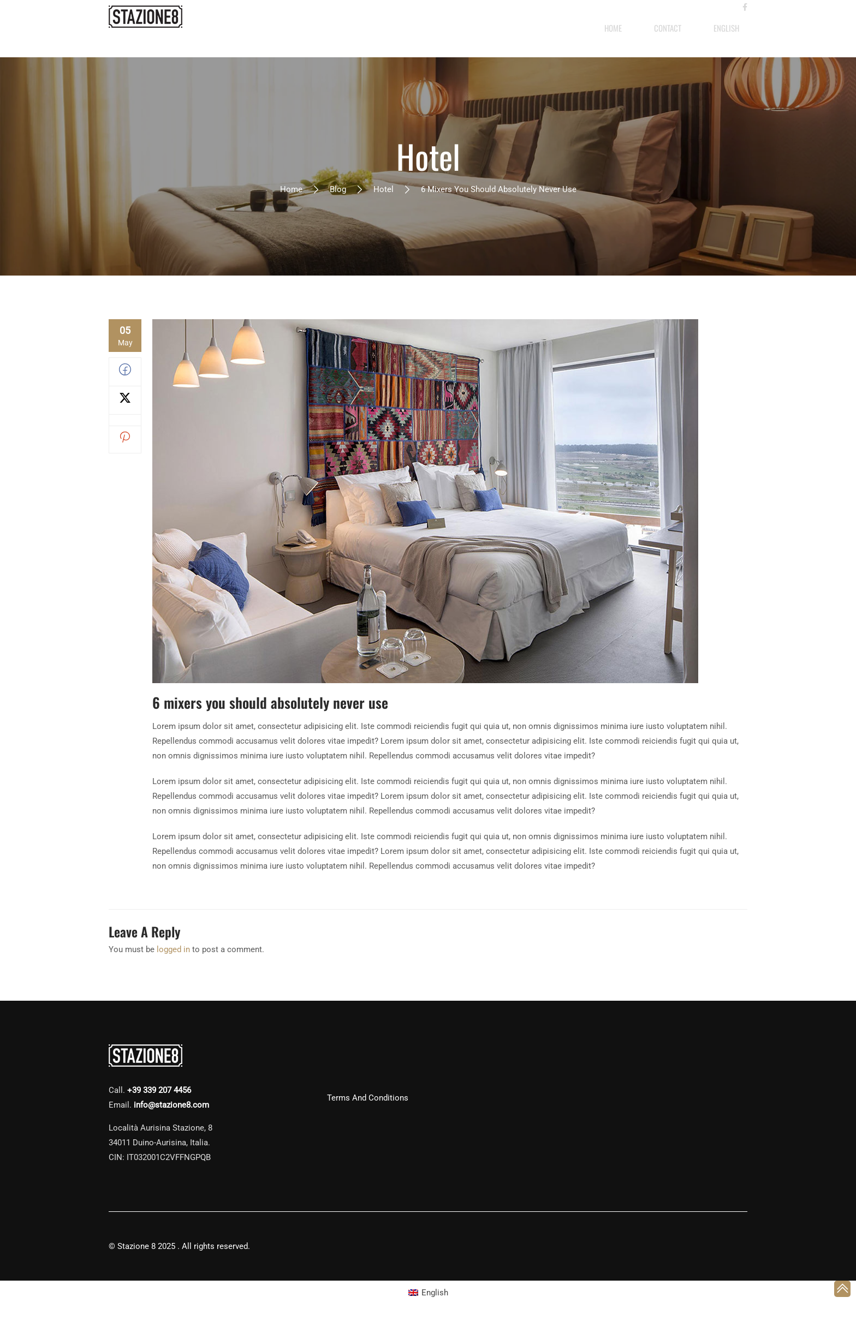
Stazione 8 (136, 1246)
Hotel (383, 189)
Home (291, 189)
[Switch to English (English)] (428, 1293)
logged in (173, 949)
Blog (338, 189)
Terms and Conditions (367, 1098)
